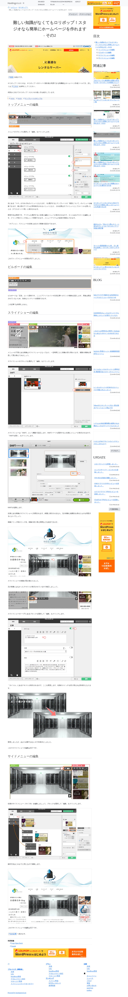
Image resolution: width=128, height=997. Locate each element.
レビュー (14, 7)
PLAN (52, 4)
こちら (15, 86)
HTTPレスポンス (55, 983)
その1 (11, 98)
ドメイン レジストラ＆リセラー (22, 984)
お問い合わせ (91, 985)
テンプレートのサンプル (32, 98)
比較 (85, 964)
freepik (13, 946)
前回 (10, 77)
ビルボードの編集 (105, 52)
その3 (19, 98)
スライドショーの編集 (107, 55)
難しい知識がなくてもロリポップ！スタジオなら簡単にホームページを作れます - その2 (107, 44)
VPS (12, 974)
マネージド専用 (16, 981)
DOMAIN (41, 4)
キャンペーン (91, 976)
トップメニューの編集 (107, 50)
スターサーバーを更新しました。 (106, 464)
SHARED (41, 1)
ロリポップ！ (23, 7)
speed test (90, 988)
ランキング (50, 978)
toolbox (89, 990)
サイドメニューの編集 (107, 58)
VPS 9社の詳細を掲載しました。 (106, 478)
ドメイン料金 (53, 981)
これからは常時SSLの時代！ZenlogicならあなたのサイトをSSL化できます (107, 333)
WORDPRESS (67, 1)
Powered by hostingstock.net (17, 993)
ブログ (89, 981)
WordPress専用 (16, 976)
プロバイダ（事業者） (16, 969)
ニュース (90, 978)
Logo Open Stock (16, 943)
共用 (12, 972)
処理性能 (52, 985)
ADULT (77, 1)
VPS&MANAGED (56, 1)
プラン (48, 964)
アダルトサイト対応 (18, 979)
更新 (88, 983)
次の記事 (12, 934)
